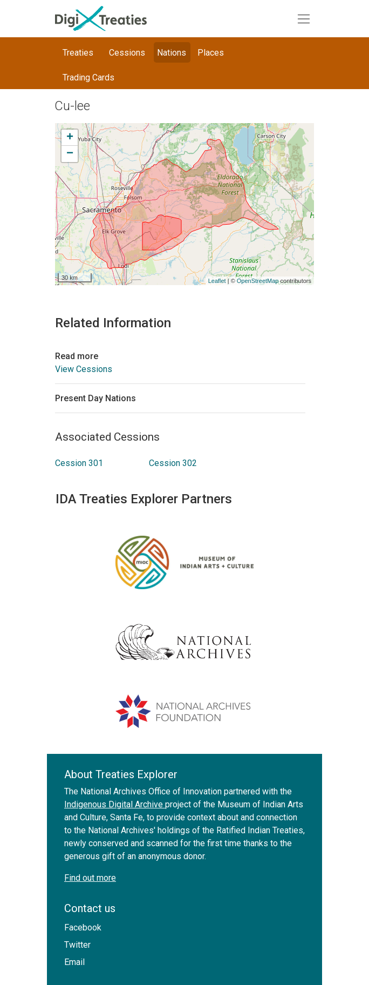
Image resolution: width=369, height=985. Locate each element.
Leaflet (217, 281)
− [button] (69, 154)
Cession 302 (173, 463)
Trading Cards (88, 77)
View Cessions (83, 369)
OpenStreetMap (258, 281)
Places (210, 53)
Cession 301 (79, 463)
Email (74, 962)
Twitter (77, 945)
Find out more (90, 878)
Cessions (127, 53)
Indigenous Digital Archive (114, 804)
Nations (171, 53)
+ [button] (69, 138)
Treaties (78, 53)
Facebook (82, 927)
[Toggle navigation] (304, 19)
